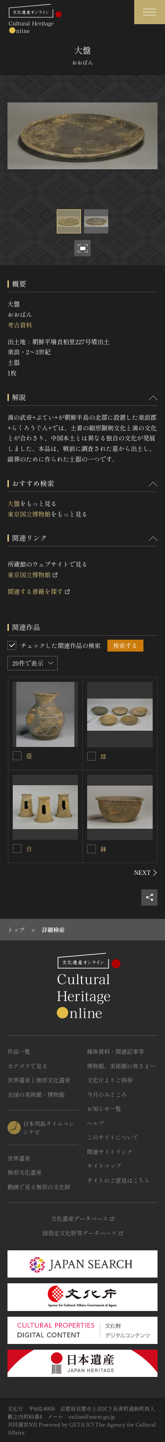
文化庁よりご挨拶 (110, 1080)
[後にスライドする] (146, 873)
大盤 (13, 503)
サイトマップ (104, 1166)
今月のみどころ (107, 1094)
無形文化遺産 (24, 1172)
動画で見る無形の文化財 (38, 1187)
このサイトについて (113, 1137)
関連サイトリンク (110, 1151)
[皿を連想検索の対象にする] (91, 756)
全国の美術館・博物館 (36, 1094)
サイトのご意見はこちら (118, 1180)
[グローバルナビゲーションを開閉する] (149, 12)
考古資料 (19, 324)
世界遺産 (18, 1158)
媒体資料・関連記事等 (115, 1051)
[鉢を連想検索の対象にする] (91, 849)
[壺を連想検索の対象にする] (17, 755)
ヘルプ (95, 1123)
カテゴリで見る (27, 1066)
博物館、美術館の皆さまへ (121, 1066)
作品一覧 (18, 1051)
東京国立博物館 (29, 514)
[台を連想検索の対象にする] (17, 848)
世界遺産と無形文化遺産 (38, 1080)
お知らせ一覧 (104, 1108)
